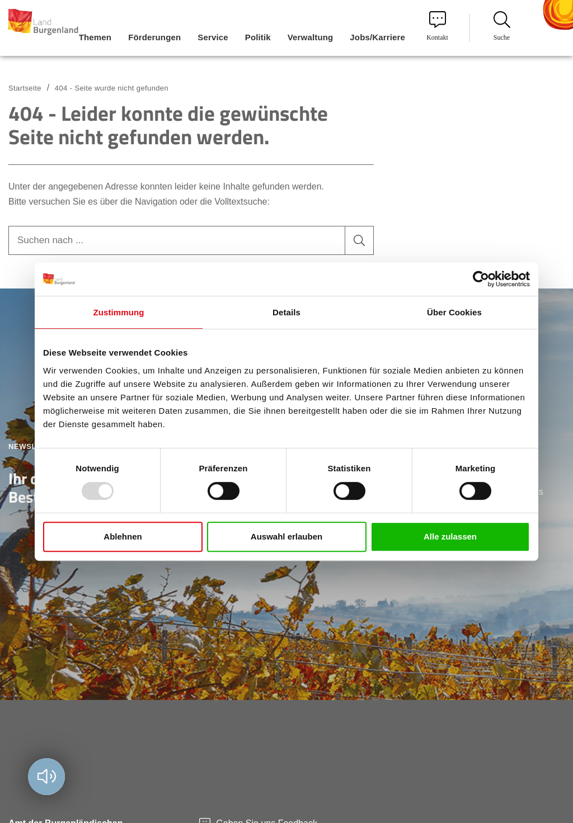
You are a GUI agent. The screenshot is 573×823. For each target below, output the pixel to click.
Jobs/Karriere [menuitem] (377, 37)
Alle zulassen (450, 536)
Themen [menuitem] (95, 37)
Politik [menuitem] (258, 37)
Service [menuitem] (213, 37)
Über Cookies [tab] (454, 312)
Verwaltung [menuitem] (311, 37)
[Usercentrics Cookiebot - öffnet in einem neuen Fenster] (481, 279)
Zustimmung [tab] (118, 312)
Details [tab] (286, 312)
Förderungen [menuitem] (154, 37)
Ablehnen (123, 536)
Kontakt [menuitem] (437, 26)
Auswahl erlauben (286, 536)
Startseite (24, 88)
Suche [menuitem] (502, 26)
